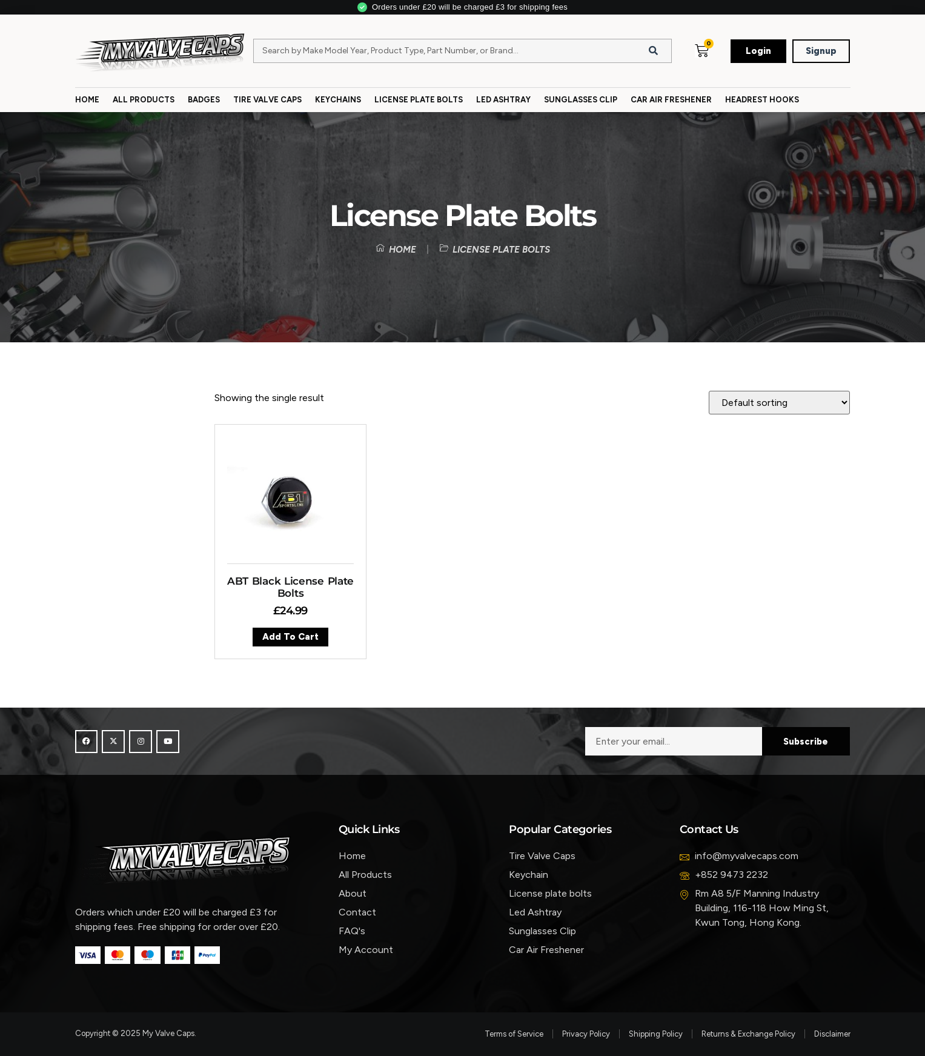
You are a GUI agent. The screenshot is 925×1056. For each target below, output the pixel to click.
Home (87, 99)
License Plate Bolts (418, 99)
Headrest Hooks (762, 99)
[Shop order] (779, 402)
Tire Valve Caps (267, 99)
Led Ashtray (503, 99)
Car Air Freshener (671, 99)
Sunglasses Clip (580, 99)
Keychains (338, 99)
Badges (204, 99)
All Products (143, 99)
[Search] (653, 50)
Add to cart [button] (290, 636)
